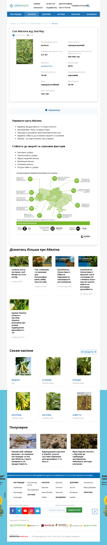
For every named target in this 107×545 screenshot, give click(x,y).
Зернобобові (35, 24)
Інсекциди (18, 502)
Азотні (72, 492)
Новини (37, 4)
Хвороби (75, 14)
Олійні (44, 502)
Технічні (59, 492)
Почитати (50, 4)
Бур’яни (61, 14)
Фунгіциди (18, 497)
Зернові (45, 492)
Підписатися (74, 515)
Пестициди (15, 14)
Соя (46, 24)
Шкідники (92, 14)
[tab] (53, 110)
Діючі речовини (65, 4)
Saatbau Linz (47, 66)
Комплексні (89, 487)
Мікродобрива (89, 492)
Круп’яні (59, 487)
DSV (13, 383)
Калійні (73, 502)
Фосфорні (74, 497)
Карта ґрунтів (64, 8)
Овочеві (59, 497)
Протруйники (33, 494)
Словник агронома (80, 6)
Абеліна (55, 24)
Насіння (32, 14)
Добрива (46, 14)
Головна (13, 24)
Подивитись (51, 8)
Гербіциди (18, 492)
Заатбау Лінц (48, 383)
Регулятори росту (33, 488)
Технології (38, 8)
